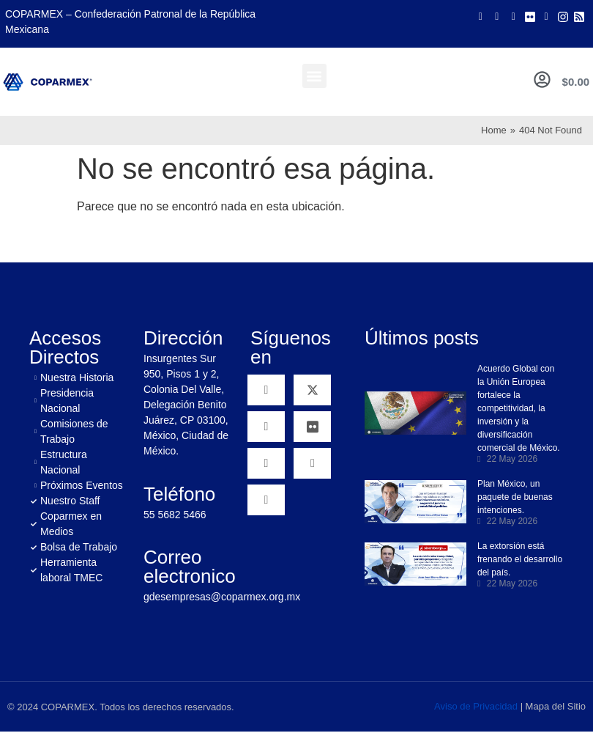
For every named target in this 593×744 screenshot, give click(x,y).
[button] (314, 76)
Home (494, 130)
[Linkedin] (266, 463)
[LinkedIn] (546, 16)
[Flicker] (530, 16)
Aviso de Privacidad (476, 706)
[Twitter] (497, 16)
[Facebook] (480, 16)
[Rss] (579, 16)
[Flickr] (312, 426)
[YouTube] (266, 426)
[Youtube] (513, 16)
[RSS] (266, 500)
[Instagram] (563, 16)
